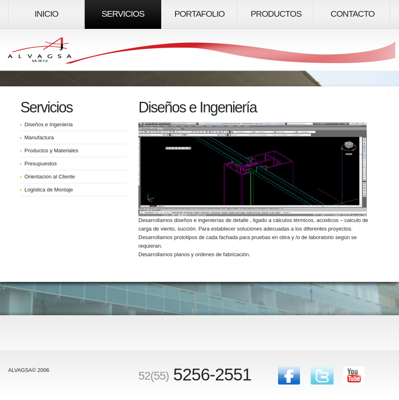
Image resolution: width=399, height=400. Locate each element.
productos (276, 13)
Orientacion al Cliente (49, 177)
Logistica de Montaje (48, 190)
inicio (46, 13)
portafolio (199, 13)
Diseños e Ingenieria (48, 124)
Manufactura (39, 137)
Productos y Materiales (51, 150)
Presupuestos (40, 163)
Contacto (353, 13)
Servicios (123, 13)
